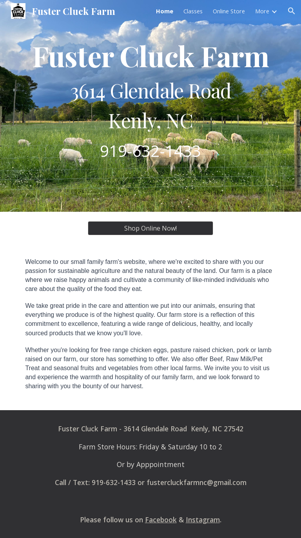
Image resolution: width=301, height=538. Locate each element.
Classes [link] (193, 11)
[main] (150, 105)
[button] (291, 11)
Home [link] (164, 11)
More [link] (262, 11)
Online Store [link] (229, 11)
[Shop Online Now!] (150, 228)
